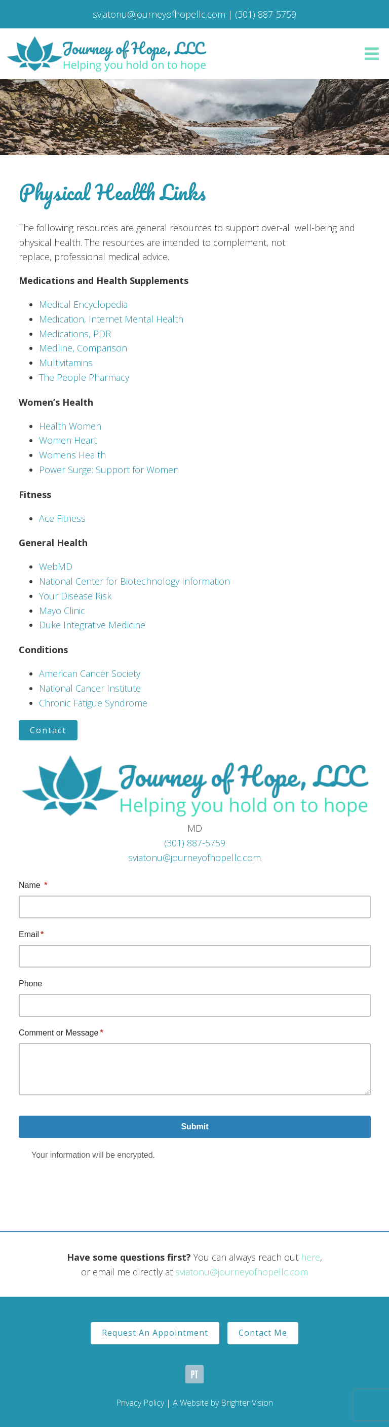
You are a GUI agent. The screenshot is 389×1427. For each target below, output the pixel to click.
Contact (48, 730)
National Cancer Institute (90, 688)
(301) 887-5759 (194, 843)
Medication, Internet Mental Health (111, 319)
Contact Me (263, 1332)
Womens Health (72, 455)
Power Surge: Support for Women (109, 469)
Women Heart (68, 440)
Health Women (70, 426)
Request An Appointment (155, 1332)
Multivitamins (66, 362)
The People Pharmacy (84, 377)
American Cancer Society (89, 673)
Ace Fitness (62, 518)
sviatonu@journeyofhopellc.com (194, 857)
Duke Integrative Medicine (92, 625)
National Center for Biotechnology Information (134, 581)
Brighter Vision (247, 1402)
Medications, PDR (75, 334)
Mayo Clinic (62, 610)
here (310, 1257)
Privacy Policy (140, 1402)
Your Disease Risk (75, 596)
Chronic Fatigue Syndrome (93, 703)
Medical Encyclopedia (83, 304)
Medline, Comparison (83, 348)
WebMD (55, 566)
